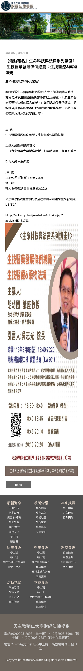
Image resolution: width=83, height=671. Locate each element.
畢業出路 (41, 527)
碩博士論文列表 (41, 571)
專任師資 (68, 508)
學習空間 (41, 522)
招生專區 (14, 547)
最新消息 (10, 53)
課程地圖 (41, 517)
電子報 (14, 536)
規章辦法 (41, 606)
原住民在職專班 (41, 562)
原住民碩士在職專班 (14, 562)
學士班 (14, 552)
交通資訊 (41, 532)
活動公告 (23, 53)
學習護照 (41, 576)
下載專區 (41, 582)
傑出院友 (68, 552)
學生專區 (41, 547)
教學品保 (41, 512)
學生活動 (14, 587)
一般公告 (14, 508)
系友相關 (68, 567)
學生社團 (14, 602)
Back (18, 484)
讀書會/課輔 (14, 517)
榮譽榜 (14, 541)
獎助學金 (14, 522)
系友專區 (68, 547)
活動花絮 (14, 582)
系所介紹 (41, 502)
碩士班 (14, 557)
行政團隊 (68, 517)
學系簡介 (41, 508)
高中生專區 (14, 567)
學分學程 (41, 567)
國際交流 (14, 532)
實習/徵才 (14, 527)
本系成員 (68, 502)
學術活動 (14, 592)
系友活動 (68, 557)
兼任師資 (68, 512)
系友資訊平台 (68, 562)
